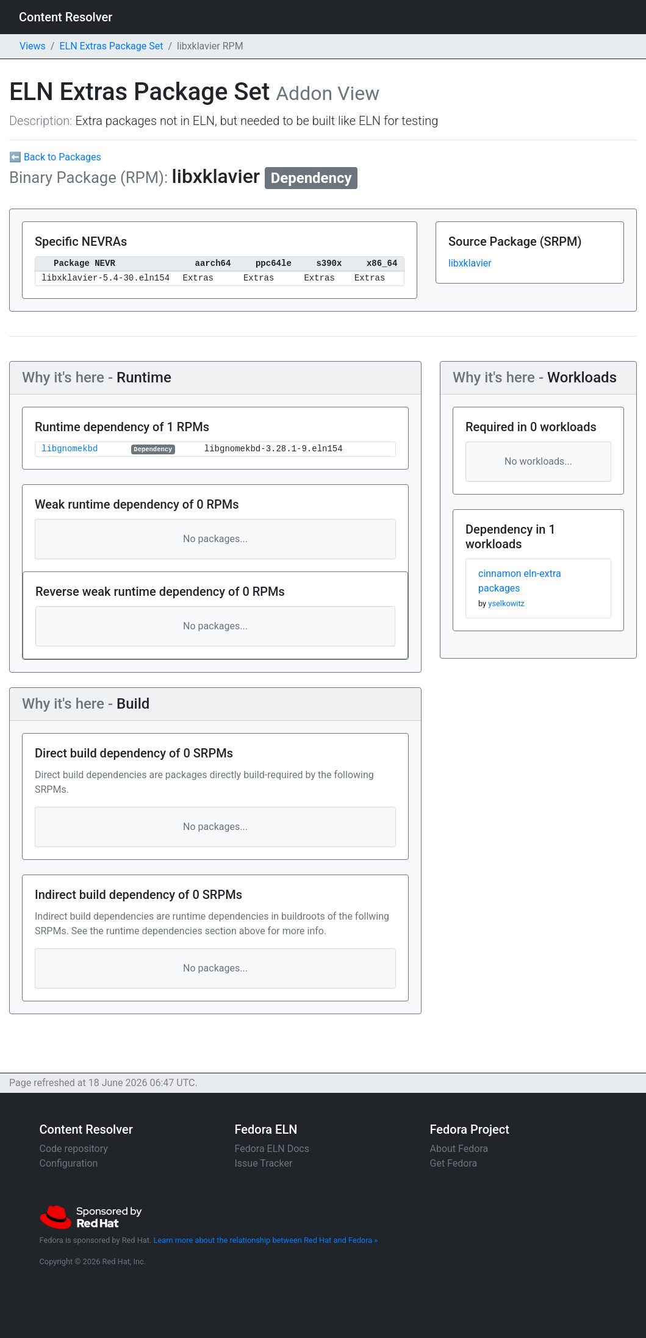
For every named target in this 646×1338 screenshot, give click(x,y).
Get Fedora (454, 1163)
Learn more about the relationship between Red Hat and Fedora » (266, 1240)
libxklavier (470, 263)
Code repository (74, 1148)
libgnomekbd (69, 449)
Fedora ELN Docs (272, 1148)
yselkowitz (506, 603)
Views (33, 46)
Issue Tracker (264, 1163)
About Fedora (459, 1148)
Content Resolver (65, 17)
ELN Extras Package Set (111, 46)
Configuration (69, 1163)
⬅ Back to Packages (55, 157)
